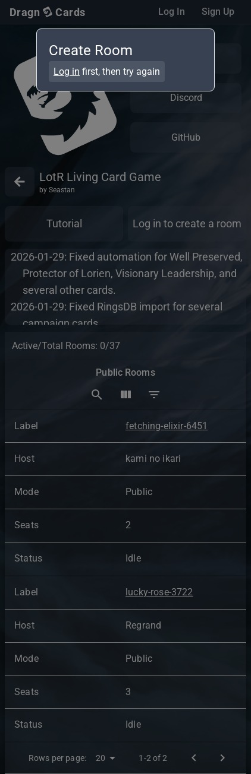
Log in (67, 71)
